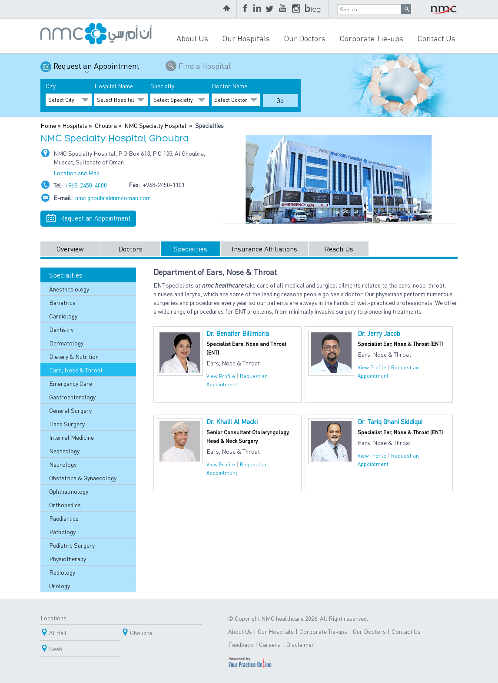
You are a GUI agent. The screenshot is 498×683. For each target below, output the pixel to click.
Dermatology (66, 343)
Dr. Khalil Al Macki (232, 421)
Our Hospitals (246, 38)
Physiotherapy (67, 558)
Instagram (296, 9)
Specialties (190, 248)
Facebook (246, 9)
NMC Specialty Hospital (155, 125)
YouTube (283, 9)
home (227, 9)
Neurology (62, 464)
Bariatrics (62, 302)
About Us (192, 38)
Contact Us (436, 38)
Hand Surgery (67, 424)
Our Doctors (304, 38)
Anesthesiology (69, 289)
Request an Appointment (96, 68)
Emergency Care (70, 383)
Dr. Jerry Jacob (379, 333)
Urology (59, 585)
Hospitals (74, 125)
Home (48, 125)
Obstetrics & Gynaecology (82, 478)
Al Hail (57, 632)
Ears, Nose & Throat (76, 370)
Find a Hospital (205, 65)
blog (313, 9)
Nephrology (64, 451)
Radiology (62, 572)
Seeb (55, 649)
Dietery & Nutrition (74, 356)
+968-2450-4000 (86, 185)
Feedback (240, 644)
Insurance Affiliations (264, 248)
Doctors (130, 248)
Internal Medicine (71, 437)
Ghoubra (106, 125)
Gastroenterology (72, 397)
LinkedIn (257, 9)
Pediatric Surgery (72, 545)
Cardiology (63, 316)
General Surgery (70, 410)
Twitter (270, 9)
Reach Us (338, 248)
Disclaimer (300, 644)
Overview (70, 248)
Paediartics (64, 518)
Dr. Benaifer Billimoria (237, 333)
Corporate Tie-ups (371, 38)
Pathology (62, 532)
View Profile (220, 376)
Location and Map (76, 173)
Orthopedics (65, 505)
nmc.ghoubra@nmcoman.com (113, 197)
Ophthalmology (68, 491)
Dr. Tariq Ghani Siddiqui (390, 421)
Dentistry (61, 329)
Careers (269, 644)
